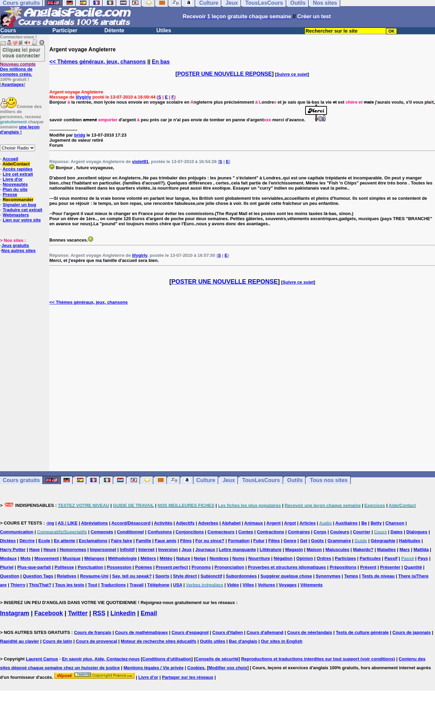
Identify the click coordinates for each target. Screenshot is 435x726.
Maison (314, 549)
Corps (320, 531)
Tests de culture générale (362, 632)
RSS (99, 613)
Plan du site (15, 189)
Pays (423, 558)
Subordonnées (241, 576)
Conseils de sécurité (216, 658)
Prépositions (343, 567)
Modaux (8, 558)
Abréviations (94, 523)
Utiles (163, 30)
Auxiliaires (346, 523)
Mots (25, 558)
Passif (390, 558)
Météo (166, 558)
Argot (290, 523)
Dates (396, 531)
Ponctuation (90, 567)
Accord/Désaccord (131, 523)
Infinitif (127, 549)
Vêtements (311, 584)
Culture (205, 480)
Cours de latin (57, 641)
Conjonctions (190, 531)
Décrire (27, 540)
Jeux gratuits (15, 245)
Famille (143, 540)
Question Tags (38, 576)
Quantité (413, 567)
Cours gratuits (21, 480)
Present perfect (172, 567)
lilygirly (83, 97)
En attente (64, 540)
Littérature (270, 549)
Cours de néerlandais (309, 632)
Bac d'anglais (243, 641)
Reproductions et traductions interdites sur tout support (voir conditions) (318, 658)
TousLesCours (261, 480)
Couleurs (339, 531)
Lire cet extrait (18, 174)
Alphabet (231, 523)
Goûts (317, 540)
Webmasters (16, 214)
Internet (146, 549)
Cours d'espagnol (190, 632)
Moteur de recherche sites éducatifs (158, 641)
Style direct (185, 576)
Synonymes (328, 576)
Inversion (168, 549)
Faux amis (166, 540)
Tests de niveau (378, 576)
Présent (368, 567)
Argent (273, 523)
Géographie (383, 540)
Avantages (12, 84)
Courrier (361, 531)
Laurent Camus (42, 658)
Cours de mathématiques (141, 632)
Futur (258, 540)
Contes (245, 531)
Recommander (18, 199)
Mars (404, 549)
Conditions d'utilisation (166, 658)
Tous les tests (69, 584)
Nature (183, 558)
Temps (351, 576)
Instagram (14, 613)
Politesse (64, 567)
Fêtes (274, 540)
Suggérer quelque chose (286, 576)
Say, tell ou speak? (132, 576)
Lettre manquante (237, 549)
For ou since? (209, 540)
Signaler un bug (19, 204)
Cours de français (92, 632)
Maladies (386, 549)
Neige (200, 558)
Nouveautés (15, 184)
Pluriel (7, 567)
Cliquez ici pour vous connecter (21, 52)
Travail (136, 584)
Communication (16, 531)
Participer (64, 30)
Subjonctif (211, 576)
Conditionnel (130, 531)
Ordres (324, 558)
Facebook (48, 613)
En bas (161, 62)
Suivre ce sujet (292, 74)
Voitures (266, 584)
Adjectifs (185, 523)
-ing (50, 523)
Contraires (299, 531)
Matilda (421, 549)
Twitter (78, 613)
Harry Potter (12, 549)
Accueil (10, 158)
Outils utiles (212, 641)
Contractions (270, 531)
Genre (289, 540)
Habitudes (409, 540)
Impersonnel (103, 549)
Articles (307, 523)
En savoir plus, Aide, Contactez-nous (101, 658)
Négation (283, 558)
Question (9, 576)
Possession (119, 567)
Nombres (219, 558)
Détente (114, 30)
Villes (248, 584)
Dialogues (416, 531)
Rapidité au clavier (19, 641)
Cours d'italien (227, 632)
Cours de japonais (412, 632)
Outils (294, 480)
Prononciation (229, 567)
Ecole (44, 540)
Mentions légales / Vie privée (153, 667)
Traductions (113, 584)
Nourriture (259, 558)
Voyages (288, 584)
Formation (239, 540)
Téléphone (158, 584)
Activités (163, 523)
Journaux (205, 549)
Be (364, 523)
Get (304, 540)
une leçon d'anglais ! (19, 129)
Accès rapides (17, 169)
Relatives (66, 576)
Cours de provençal (96, 641)
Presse (10, 194)
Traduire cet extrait (22, 209)
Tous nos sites (329, 480)
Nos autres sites (18, 250)
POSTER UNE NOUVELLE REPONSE (224, 74)
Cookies (196, 667)
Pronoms (201, 567)
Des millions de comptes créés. (18, 69)
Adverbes (208, 523)
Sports (162, 576)
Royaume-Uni (94, 576)
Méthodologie (122, 558)
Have (34, 549)
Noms (238, 558)
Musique (72, 558)
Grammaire (339, 540)
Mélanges (94, 558)
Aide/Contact (16, 163)
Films (186, 540)
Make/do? (363, 549)
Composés (102, 531)
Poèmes (143, 567)
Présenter (390, 567)
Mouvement (46, 558)
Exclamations (93, 540)
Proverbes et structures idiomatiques (287, 567)
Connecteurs (221, 531)
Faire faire (121, 540)
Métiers (148, 558)
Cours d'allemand (265, 632)
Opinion (304, 558)
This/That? (40, 584)
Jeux (229, 480)
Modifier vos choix (227, 667)
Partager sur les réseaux (187, 677)
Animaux (253, 523)
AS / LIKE (68, 523)
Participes (345, 558)
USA (177, 584)
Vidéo (233, 584)
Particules (370, 558)
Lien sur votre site (22, 220)
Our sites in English (281, 641)
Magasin (294, 549)
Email (149, 613)
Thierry (17, 584)
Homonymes (73, 549)
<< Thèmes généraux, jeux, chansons (97, 62)
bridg (79, 135)
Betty (376, 523)
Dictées (8, 540)
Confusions (159, 531)
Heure (50, 549)
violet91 (140, 161)
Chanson (394, 523)
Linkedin (123, 613)
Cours (8, 30)
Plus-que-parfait (34, 567)
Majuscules (337, 549)
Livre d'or (13, 179)
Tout (92, 584)
